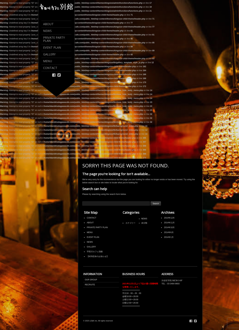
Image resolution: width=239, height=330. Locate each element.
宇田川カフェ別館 (95, 251)
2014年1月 (168, 237)
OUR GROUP (91, 280)
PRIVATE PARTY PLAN (97, 227)
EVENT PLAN (93, 237)
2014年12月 (169, 218)
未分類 (144, 223)
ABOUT (90, 222)
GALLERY (91, 247)
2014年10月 (169, 227)
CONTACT (91, 218)
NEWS (90, 242)
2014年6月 (168, 232)
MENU (90, 232)
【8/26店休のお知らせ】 (98, 256)
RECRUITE (90, 285)
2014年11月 (169, 222)
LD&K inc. (94, 321)
